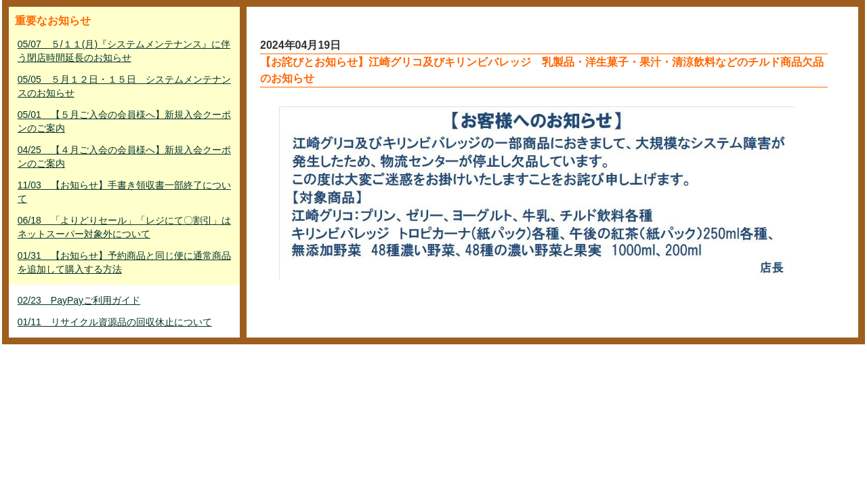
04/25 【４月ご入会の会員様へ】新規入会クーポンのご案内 (124, 156)
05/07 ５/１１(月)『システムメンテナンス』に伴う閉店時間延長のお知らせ (124, 51)
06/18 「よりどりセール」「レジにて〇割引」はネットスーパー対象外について (124, 227)
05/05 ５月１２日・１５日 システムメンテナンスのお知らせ (124, 86)
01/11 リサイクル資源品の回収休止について (115, 322)
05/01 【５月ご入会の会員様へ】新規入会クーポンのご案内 (124, 121)
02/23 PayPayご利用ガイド (79, 300)
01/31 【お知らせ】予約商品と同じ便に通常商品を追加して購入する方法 (124, 262)
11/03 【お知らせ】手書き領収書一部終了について (124, 192)
